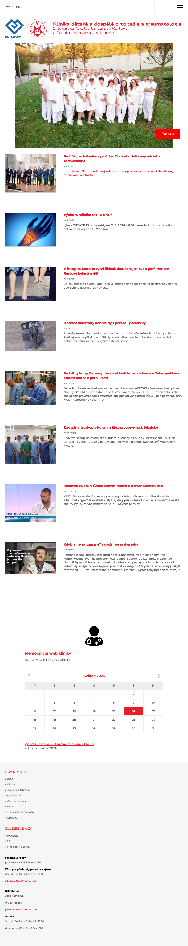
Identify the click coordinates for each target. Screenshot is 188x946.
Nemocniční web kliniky (48, 653)
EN (18, 7)
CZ (8, 7)
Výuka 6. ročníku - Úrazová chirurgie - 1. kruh (59, 744)
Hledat (162, 7)
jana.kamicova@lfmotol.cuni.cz (22, 909)
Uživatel (146, 7)
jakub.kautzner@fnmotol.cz (21, 881)
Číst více (168, 134)
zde (105, 229)
